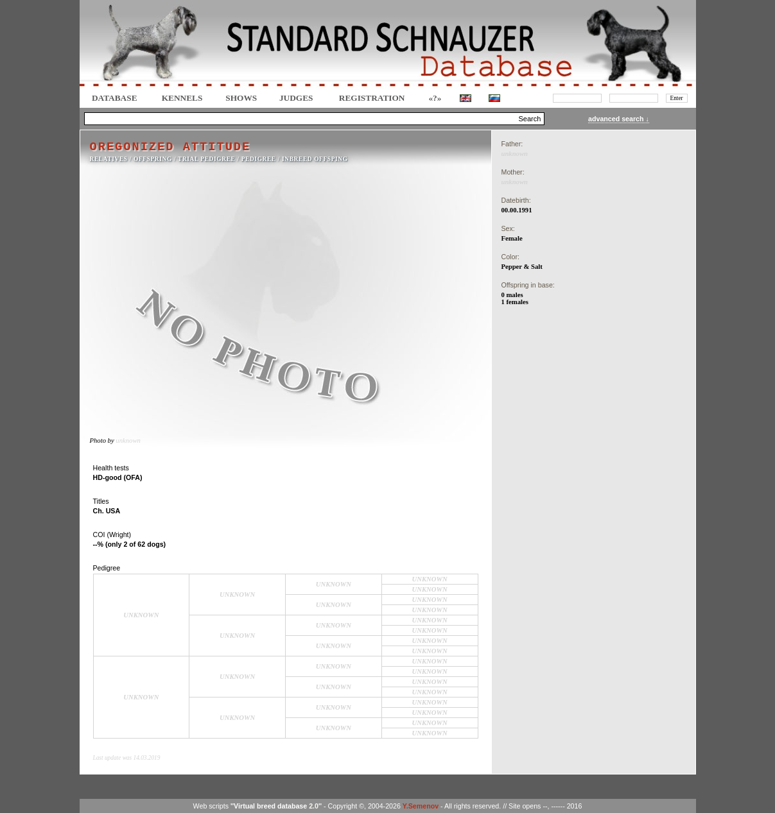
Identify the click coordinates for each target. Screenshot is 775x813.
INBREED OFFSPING (315, 159)
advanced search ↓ (618, 119)
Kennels (182, 98)
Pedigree (258, 159)
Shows (241, 98)
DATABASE (114, 98)
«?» (434, 98)
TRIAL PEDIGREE (206, 159)
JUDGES (296, 98)
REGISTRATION (372, 98)
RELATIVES (109, 159)
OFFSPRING (153, 159)
